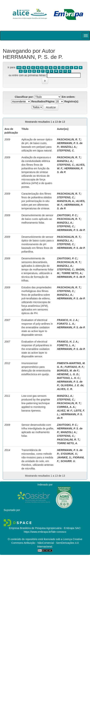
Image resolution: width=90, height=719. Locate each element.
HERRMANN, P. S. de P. (71, 230)
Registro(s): (71, 101)
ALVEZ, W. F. (64, 410)
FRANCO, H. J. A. (67, 320)
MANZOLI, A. (68, 146)
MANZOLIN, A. (66, 201)
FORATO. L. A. (66, 323)
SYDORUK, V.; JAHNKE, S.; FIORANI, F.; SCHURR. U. (70, 457)
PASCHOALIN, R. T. (69, 139)
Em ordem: (68, 96)
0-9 (19, 67)
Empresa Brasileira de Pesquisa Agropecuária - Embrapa (41, 528)
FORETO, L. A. (66, 345)
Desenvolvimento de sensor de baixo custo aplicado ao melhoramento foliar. (37, 219)
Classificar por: (24, 96)
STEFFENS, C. (66, 150)
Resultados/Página (42, 101)
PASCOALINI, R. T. (68, 439)
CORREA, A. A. (66, 406)
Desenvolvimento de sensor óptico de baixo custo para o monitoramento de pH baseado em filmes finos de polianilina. (37, 244)
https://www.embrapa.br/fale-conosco (45, 531)
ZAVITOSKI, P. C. (67, 215)
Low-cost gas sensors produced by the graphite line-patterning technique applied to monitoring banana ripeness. (35, 403)
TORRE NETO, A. (71, 273)
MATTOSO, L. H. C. (68, 377)
